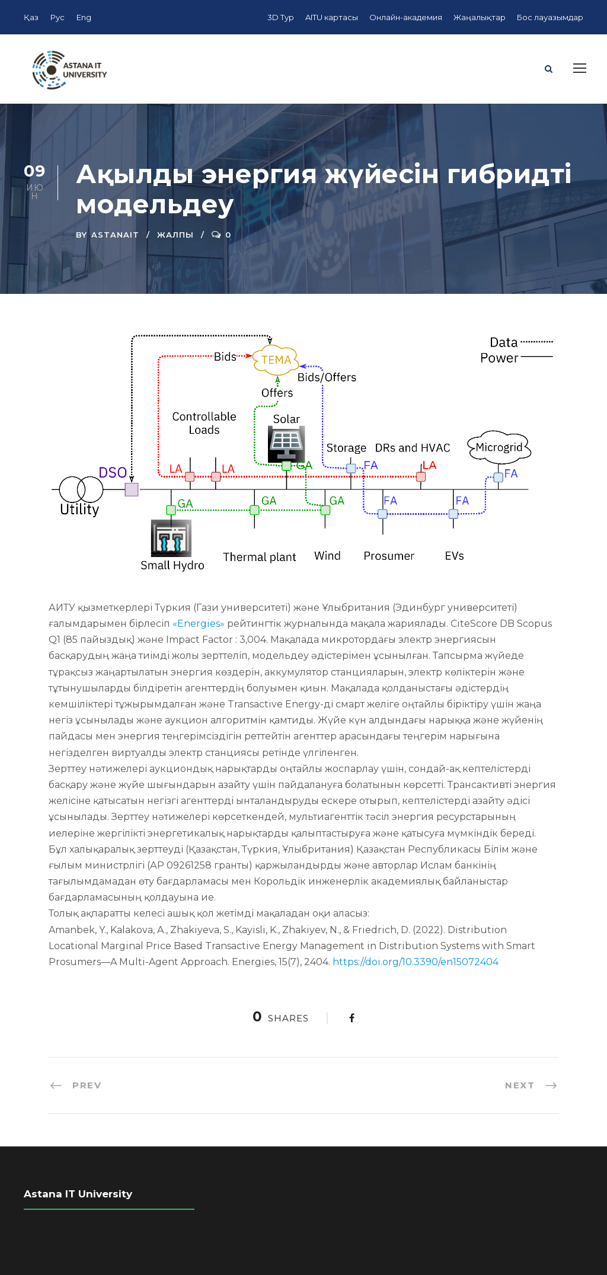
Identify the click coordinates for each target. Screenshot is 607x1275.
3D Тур (280, 17)
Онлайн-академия (405, 17)
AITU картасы (331, 17)
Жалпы (175, 234)
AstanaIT (115, 234)
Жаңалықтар (479, 17)
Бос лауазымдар (550, 17)
